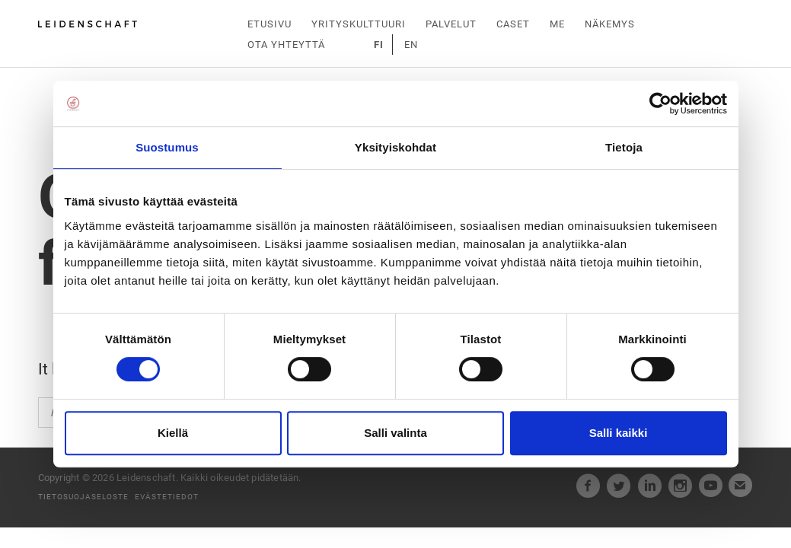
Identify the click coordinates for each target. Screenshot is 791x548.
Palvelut (451, 24)
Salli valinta (395, 432)
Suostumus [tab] (167, 147)
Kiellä (173, 432)
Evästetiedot (167, 496)
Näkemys (610, 24)
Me (557, 24)
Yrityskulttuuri (358, 24)
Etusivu (269, 24)
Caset (513, 24)
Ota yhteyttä (286, 44)
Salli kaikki (618, 432)
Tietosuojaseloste (83, 496)
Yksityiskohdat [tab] (395, 147)
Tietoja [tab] (624, 147)
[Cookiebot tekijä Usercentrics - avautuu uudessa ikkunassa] (660, 103)
